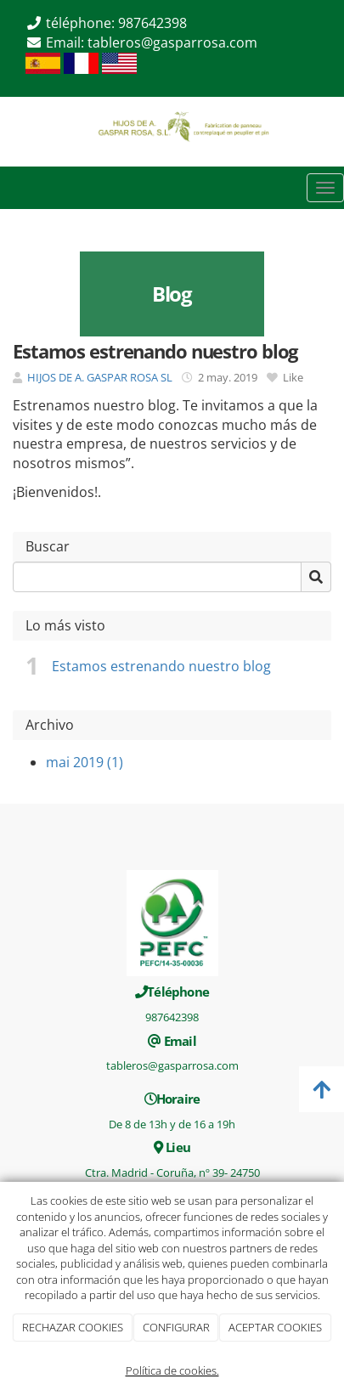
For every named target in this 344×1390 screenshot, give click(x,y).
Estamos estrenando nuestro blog (161, 666)
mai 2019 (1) (84, 762)
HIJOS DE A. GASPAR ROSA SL (99, 377)
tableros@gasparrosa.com (172, 42)
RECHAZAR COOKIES (72, 1327)
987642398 (152, 23)
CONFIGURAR (176, 1327)
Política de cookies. (172, 1370)
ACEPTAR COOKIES (275, 1327)
